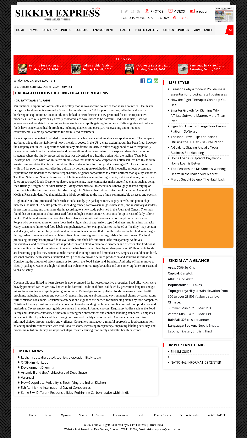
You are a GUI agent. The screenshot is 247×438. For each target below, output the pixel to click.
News (33, 30)
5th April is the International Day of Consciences (56, 387)
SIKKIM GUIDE (181, 351)
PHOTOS (154, 11)
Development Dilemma (37, 367)
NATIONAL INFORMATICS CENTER (196, 362)
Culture (81, 30)
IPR (173, 357)
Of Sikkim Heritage (34, 362)
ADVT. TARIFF (203, 30)
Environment (103, 30)
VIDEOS (176, 11)
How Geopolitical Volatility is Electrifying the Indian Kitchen (63, 382)
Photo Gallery (146, 30)
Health (124, 30)
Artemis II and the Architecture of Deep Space (54, 372)
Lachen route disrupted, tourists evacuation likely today (61, 357)
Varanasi (27, 377)
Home (20, 30)
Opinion (48, 30)
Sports (65, 30)
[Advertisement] (123, 43)
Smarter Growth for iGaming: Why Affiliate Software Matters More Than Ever (198, 115)
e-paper (199, 11)
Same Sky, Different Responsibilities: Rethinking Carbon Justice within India (75, 392)
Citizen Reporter (176, 30)
